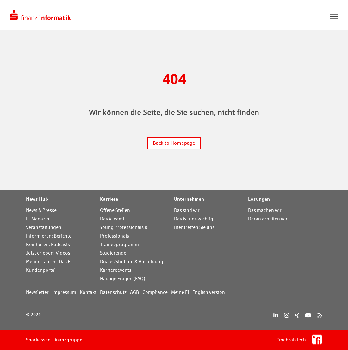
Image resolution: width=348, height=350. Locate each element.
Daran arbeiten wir (268, 218)
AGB (134, 292)
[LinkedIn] (275, 315)
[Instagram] (286, 315)
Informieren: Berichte (48, 236)
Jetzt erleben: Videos (48, 253)
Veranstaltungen (43, 227)
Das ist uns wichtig (193, 218)
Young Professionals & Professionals (124, 232)
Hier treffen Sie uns (194, 227)
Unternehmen (189, 199)
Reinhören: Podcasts (48, 244)
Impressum (64, 292)
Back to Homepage (174, 143)
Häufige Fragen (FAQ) (122, 278)
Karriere (109, 199)
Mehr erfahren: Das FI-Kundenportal (49, 266)
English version (208, 292)
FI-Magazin (37, 218)
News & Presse (41, 210)
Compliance (155, 292)
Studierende (113, 253)
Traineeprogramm (119, 244)
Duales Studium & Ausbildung (131, 261)
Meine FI (180, 292)
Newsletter (37, 292)
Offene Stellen (115, 210)
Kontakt (88, 292)
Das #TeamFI (113, 218)
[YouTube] (308, 315)
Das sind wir (187, 210)
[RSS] (319, 315)
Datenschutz (113, 292)
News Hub (37, 199)
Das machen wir (265, 210)
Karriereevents (115, 270)
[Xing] (297, 315)
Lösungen (259, 199)
